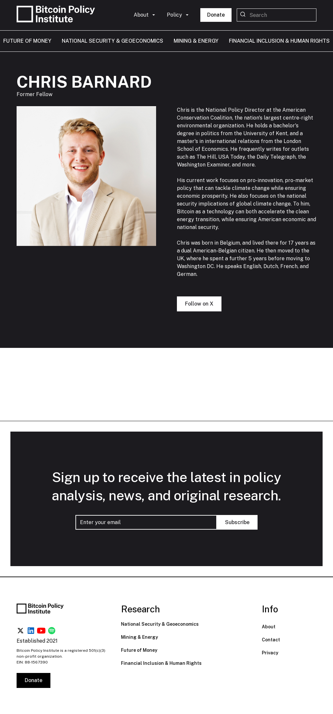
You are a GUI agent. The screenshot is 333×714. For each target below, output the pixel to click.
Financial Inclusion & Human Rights (161, 663)
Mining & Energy (139, 637)
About (268, 626)
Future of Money (139, 650)
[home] (57, 15)
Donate (216, 15)
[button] (145, 15)
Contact (271, 639)
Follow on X (199, 304)
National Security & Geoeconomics (160, 624)
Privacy (270, 652)
